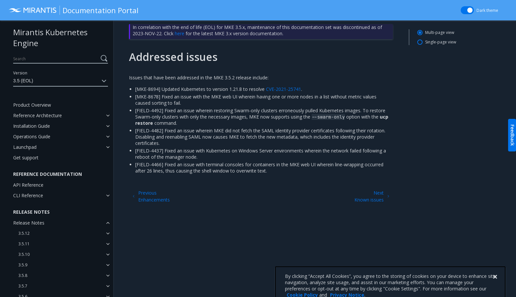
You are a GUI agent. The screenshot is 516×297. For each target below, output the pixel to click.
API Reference (28, 185)
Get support (26, 157)
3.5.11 (24, 244)
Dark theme (487, 10)
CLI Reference (28, 195)
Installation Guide (31, 126)
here (179, 33)
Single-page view (440, 42)
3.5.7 (22, 286)
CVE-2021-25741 (283, 89)
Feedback (512, 135)
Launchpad (25, 147)
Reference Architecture (37, 115)
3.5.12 (24, 233)
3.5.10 (24, 254)
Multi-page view (439, 32)
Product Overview (32, 105)
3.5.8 (22, 275)
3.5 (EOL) (60, 81)
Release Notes (28, 223)
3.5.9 (22, 265)
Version (20, 73)
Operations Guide (31, 136)
